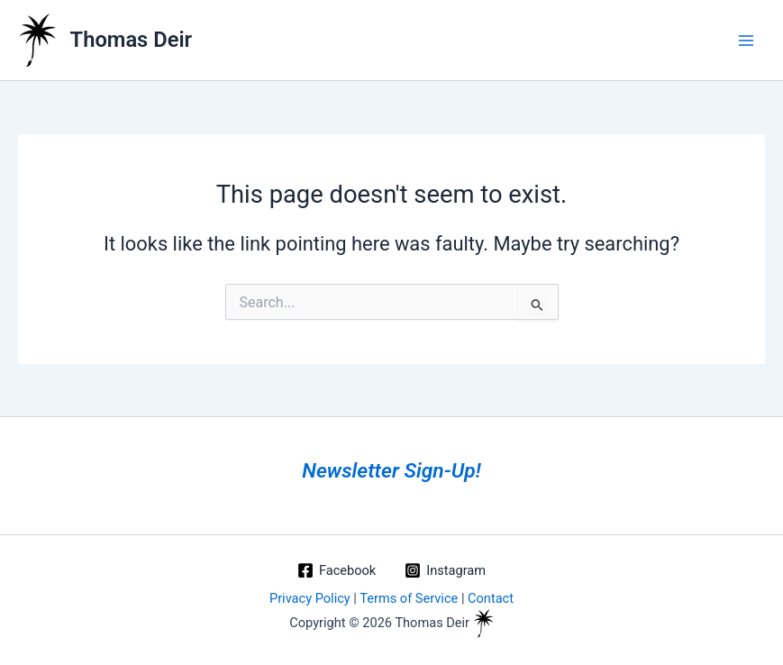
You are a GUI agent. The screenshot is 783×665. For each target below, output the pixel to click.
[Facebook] (336, 570)
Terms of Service (409, 598)
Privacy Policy (310, 598)
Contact (491, 598)
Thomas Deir (131, 39)
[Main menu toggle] (746, 40)
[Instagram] (445, 570)
